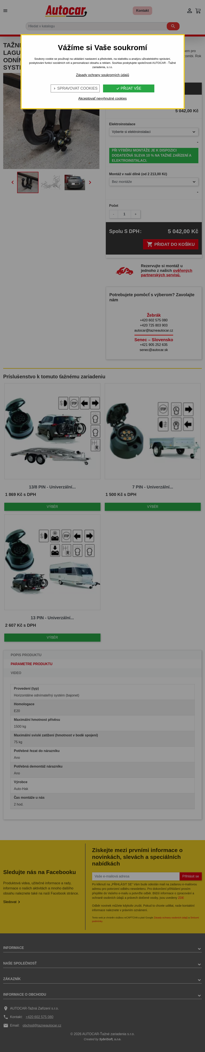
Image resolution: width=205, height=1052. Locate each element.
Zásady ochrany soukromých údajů (102, 75)
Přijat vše (128, 88)
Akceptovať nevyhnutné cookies (102, 98)
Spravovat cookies (75, 88)
